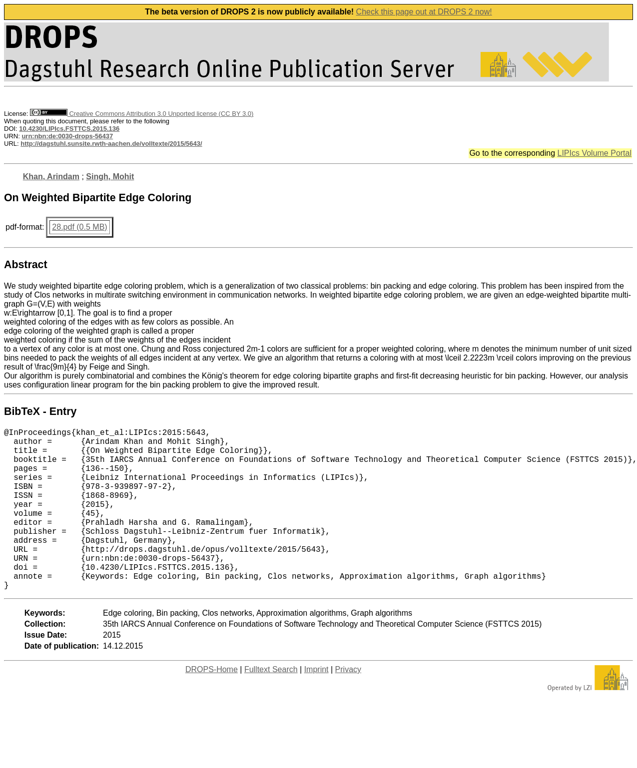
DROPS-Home (211, 705)
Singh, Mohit (110, 176)
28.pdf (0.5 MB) (79, 227)
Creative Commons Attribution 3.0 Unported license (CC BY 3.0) (141, 113)
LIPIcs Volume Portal (594, 153)
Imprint (316, 705)
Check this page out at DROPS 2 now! (424, 11)
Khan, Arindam (51, 176)
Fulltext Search (271, 705)
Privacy (348, 705)
